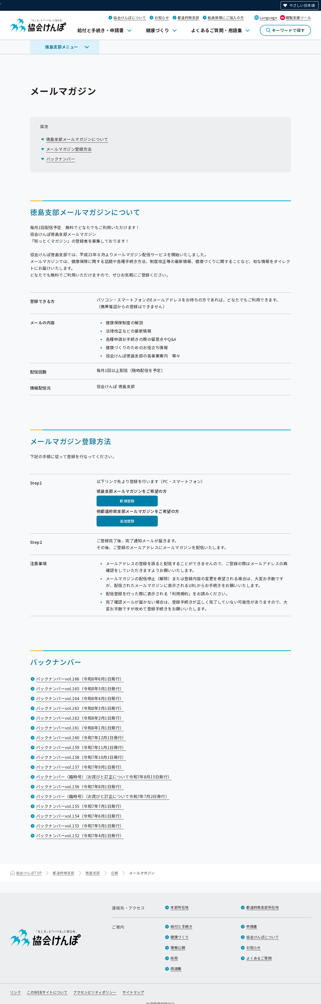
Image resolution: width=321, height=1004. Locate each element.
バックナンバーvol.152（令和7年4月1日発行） (80, 835)
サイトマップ (133, 992)
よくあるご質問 (259, 958)
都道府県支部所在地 (262, 907)
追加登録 (127, 520)
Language (268, 17)
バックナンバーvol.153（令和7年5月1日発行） (80, 826)
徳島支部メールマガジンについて (77, 139)
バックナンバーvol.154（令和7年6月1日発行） (80, 816)
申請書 (251, 926)
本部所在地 (180, 907)
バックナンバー (60, 159)
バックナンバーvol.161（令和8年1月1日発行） (80, 728)
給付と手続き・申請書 (100, 30)
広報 (114, 872)
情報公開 (178, 947)
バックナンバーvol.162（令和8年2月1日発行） (80, 718)
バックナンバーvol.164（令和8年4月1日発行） (80, 698)
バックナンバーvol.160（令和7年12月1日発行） (81, 737)
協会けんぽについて (129, 17)
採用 (174, 958)
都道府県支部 (188, 17)
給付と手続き (181, 926)
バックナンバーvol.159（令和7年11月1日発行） (81, 747)
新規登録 (127, 500)
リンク (15, 992)
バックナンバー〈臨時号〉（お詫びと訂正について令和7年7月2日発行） (102, 796)
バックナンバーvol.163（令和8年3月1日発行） (80, 708)
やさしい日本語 (302, 5)
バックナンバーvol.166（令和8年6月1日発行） (80, 679)
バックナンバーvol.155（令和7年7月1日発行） (80, 806)
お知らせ (161, 17)
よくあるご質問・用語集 (216, 30)
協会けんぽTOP (29, 872)
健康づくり (157, 30)
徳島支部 (93, 872)
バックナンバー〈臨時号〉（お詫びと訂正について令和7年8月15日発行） (104, 777)
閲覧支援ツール (298, 17)
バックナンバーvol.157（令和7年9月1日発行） (80, 767)
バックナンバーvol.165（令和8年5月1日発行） (80, 688)
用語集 (176, 968)
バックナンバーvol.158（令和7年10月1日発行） (81, 757)
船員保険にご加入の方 (226, 17)
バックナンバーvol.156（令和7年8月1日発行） (80, 786)
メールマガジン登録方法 (69, 149)
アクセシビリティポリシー (94, 992)
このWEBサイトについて (47, 992)
